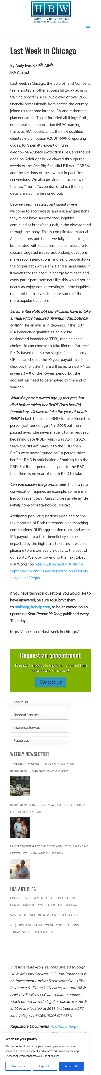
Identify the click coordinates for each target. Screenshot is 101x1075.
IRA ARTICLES (23, 889)
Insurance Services (26, 728)
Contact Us (50, 682)
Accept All (71, 1066)
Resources (21, 741)
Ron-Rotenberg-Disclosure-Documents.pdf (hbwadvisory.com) (47, 1030)
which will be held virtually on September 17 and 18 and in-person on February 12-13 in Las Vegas (49, 571)
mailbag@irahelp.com (32, 607)
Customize (18, 1066)
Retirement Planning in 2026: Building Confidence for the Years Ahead (48, 808)
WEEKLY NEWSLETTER (29, 753)
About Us (20, 702)
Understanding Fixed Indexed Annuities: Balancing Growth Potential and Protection (49, 849)
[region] (44, 1054)
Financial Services (25, 715)
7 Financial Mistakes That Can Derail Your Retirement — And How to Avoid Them (42, 767)
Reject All (45, 1066)
